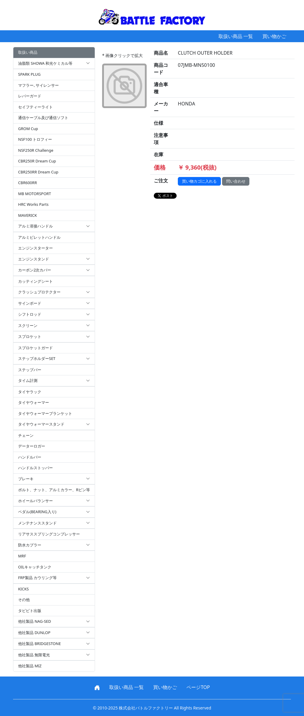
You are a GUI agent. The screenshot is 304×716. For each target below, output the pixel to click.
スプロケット (54, 337)
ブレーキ (54, 479)
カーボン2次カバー (54, 270)
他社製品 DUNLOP (54, 633)
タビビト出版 (29, 610)
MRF (22, 556)
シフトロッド (54, 314)
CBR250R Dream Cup (37, 161)
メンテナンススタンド (54, 523)
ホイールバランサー (54, 501)
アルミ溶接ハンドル (54, 226)
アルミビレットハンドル (39, 237)
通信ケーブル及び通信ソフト (43, 117)
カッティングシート (35, 281)
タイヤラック (29, 391)
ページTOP (198, 687)
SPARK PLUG (29, 74)
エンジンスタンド (54, 259)
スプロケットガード (35, 347)
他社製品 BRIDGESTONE (54, 644)
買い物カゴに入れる (199, 181)
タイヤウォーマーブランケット (45, 413)
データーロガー (31, 446)
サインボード (54, 303)
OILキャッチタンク (34, 567)
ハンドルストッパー (35, 467)
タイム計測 (54, 381)
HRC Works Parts (33, 204)
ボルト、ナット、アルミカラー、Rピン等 (54, 489)
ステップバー (29, 369)
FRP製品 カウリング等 (54, 578)
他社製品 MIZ (30, 665)
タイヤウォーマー (33, 402)
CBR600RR (27, 182)
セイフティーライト (35, 107)
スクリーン (54, 326)
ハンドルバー (29, 457)
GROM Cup (28, 128)
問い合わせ (236, 181)
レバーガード (29, 96)
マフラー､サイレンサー (38, 85)
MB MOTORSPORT (34, 193)
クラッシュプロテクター (54, 292)
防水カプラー (54, 545)
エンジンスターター (35, 248)
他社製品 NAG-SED (54, 622)
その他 (24, 599)
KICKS (23, 589)
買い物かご (274, 36)
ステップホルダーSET (54, 359)
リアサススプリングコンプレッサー (49, 534)
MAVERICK (27, 215)
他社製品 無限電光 (54, 655)
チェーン (26, 435)
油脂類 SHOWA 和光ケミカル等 (54, 64)
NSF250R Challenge (35, 150)
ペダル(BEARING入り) (54, 512)
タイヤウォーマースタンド (54, 424)
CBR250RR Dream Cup (38, 172)
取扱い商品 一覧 (235, 36)
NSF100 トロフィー (35, 139)
